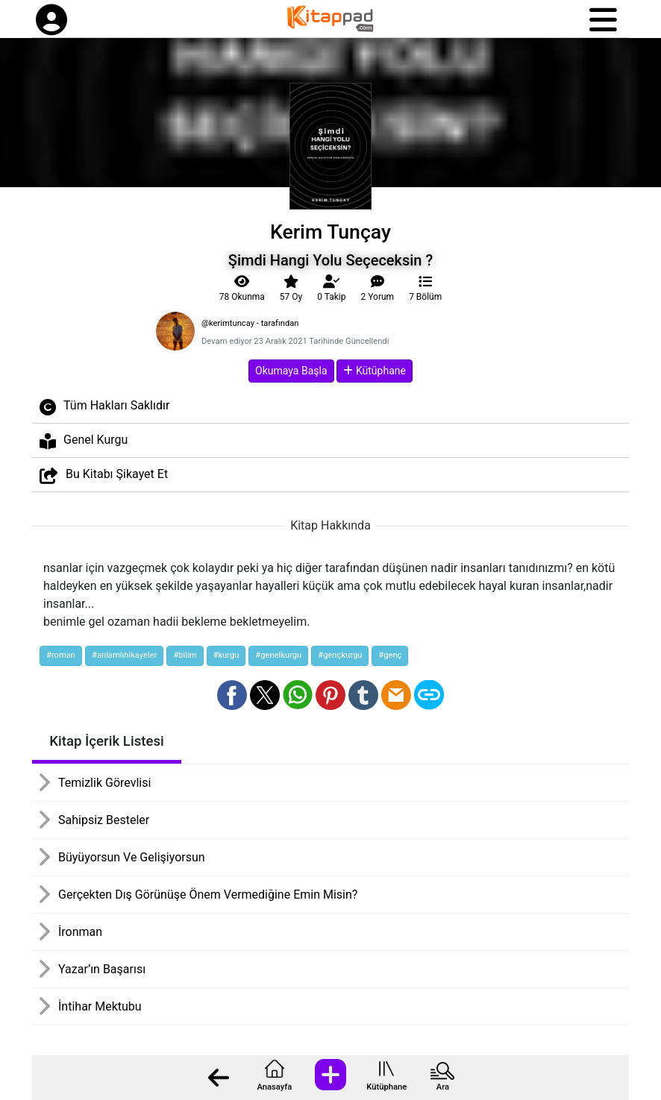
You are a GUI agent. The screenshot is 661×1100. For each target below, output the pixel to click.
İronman (80, 932)
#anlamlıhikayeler (124, 655)
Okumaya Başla (291, 371)
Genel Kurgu (84, 441)
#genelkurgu (278, 655)
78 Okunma (242, 288)
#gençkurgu (340, 655)
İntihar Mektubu (100, 1006)
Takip (331, 288)
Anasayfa (274, 1087)
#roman (60, 655)
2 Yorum (378, 288)
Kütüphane (386, 1087)
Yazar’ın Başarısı (101, 969)
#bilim (184, 655)
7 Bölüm (425, 288)
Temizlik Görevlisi (104, 783)
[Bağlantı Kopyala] (429, 695)
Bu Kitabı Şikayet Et (104, 475)
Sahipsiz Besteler (103, 820)
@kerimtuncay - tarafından (249, 323)
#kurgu (226, 655)
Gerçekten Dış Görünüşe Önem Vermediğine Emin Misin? (207, 894)
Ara (442, 1087)
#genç (389, 655)
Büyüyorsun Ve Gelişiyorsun (131, 857)
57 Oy (291, 288)
